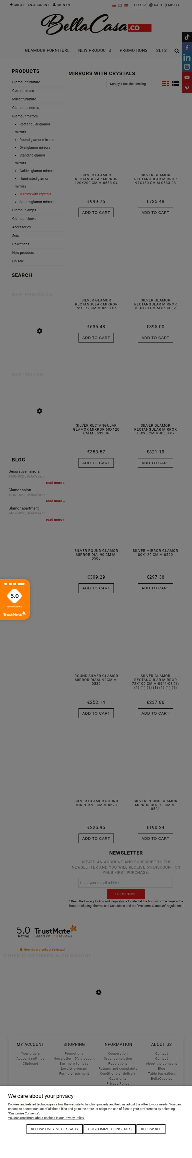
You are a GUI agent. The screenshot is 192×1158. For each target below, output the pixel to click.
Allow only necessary (55, 1129)
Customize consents (110, 1129)
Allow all (151, 1129)
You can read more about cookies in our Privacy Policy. (46, 1118)
